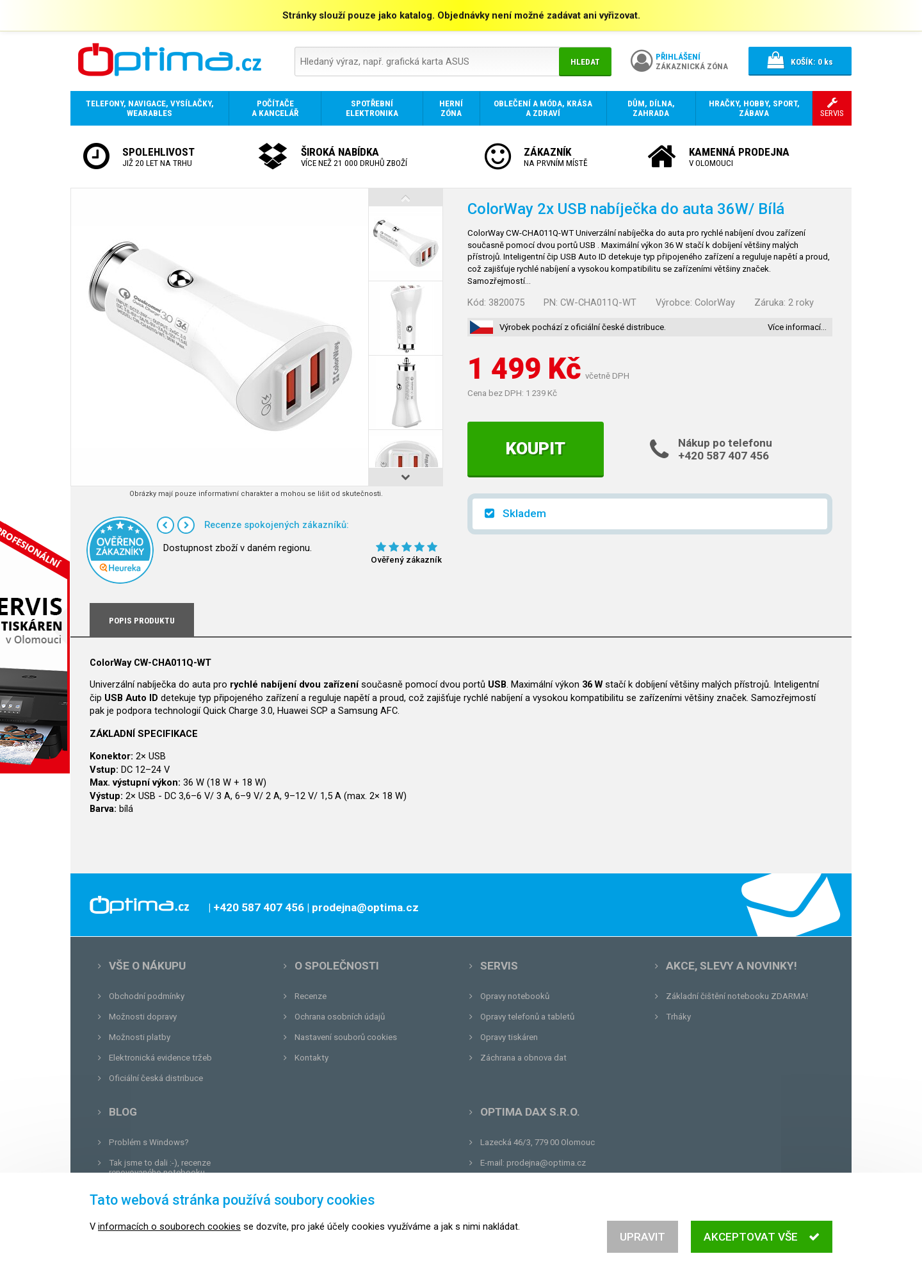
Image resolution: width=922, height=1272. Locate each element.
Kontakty (311, 1057)
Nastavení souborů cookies (346, 1037)
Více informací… (797, 327)
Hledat (585, 62)
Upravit (642, 1244)
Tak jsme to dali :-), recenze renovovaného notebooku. (160, 1167)
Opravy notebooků (514, 996)
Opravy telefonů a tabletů (527, 1016)
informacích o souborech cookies (169, 1234)
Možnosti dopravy (143, 1016)
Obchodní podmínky (146, 996)
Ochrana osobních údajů (340, 1016)
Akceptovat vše (762, 1244)
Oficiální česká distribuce (156, 1078)
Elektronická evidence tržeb (160, 1057)
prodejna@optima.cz (546, 1163)
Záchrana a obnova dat (523, 1057)
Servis (499, 965)
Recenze (311, 996)
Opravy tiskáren (509, 1037)
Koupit (535, 448)
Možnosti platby (139, 1037)
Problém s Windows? (149, 1142)
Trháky (678, 1016)
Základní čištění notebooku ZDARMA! (737, 996)
